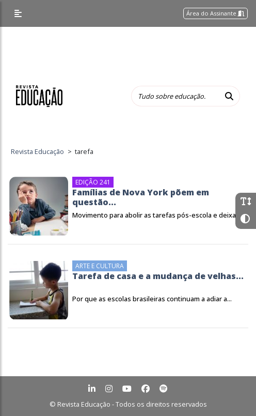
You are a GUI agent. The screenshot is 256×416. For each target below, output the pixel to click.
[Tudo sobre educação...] (175, 96)
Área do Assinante (215, 13)
